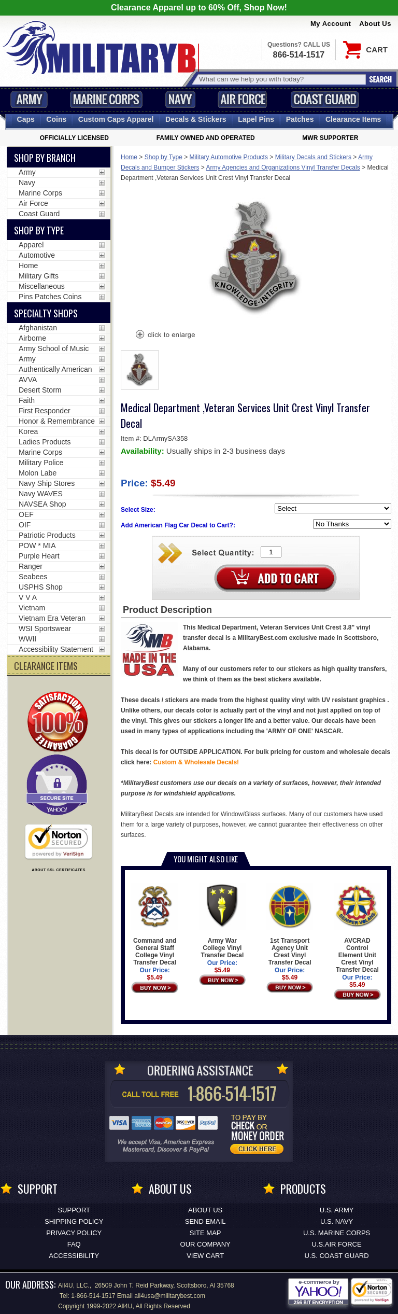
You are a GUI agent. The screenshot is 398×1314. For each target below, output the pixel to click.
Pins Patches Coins (50, 296)
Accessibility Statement (56, 649)
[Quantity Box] (271, 552)
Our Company (205, 1244)
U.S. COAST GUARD (337, 1256)
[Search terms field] (281, 79)
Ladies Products (44, 442)
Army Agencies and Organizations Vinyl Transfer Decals (283, 167)
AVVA (28, 379)
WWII (27, 639)
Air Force (242, 99)
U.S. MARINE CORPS (336, 1233)
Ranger (30, 566)
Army (29, 99)
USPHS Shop (41, 587)
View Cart (205, 1256)
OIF (25, 525)
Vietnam (32, 608)
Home (129, 157)
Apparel (31, 245)
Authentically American (55, 369)
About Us (375, 23)
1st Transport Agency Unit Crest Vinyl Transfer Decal (290, 924)
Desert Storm (40, 390)
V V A (28, 597)
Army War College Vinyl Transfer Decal (222, 921)
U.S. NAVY (336, 1221)
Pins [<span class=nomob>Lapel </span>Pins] (256, 119)
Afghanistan (38, 328)
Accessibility (74, 1256)
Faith (27, 400)
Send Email (205, 1221)
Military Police (41, 462)
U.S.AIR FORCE (337, 1244)
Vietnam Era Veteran (52, 618)
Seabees (33, 576)
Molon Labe (37, 473)
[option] (140, 370)
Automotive (37, 255)
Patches (300, 119)
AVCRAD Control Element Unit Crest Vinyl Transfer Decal (357, 928)
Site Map (205, 1233)
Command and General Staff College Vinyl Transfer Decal (154, 924)
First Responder (44, 411)
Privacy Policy (74, 1233)
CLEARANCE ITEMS (46, 666)
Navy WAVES (41, 494)
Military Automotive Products (229, 157)
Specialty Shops (46, 313)
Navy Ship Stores (47, 483)
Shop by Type (163, 157)
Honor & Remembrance (57, 421)
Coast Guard (325, 99)
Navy (180, 99)
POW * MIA (37, 545)
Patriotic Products (47, 535)
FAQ (74, 1244)
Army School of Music (54, 348)
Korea (28, 431)
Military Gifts (39, 276)
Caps (26, 119)
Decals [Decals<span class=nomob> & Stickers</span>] (195, 119)
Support (74, 1210)
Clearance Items (353, 119)
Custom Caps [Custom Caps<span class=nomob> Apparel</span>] (116, 119)
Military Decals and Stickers (313, 157)
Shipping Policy (74, 1221)
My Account (330, 23)
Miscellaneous (42, 286)
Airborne (32, 338)
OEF (26, 514)
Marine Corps (106, 99)
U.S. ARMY (337, 1210)
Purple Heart (39, 556)
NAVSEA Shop (42, 504)
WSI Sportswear (45, 628)
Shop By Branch (45, 157)
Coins (56, 119)
